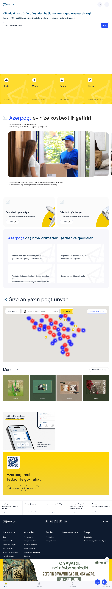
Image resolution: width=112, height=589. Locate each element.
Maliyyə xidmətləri (30, 541)
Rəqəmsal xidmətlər (30, 545)
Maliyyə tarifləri (51, 541)
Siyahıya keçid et (97, 311)
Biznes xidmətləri (29, 548)
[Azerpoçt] (9, 4)
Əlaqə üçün (88, 537)
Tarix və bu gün (8, 548)
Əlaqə (87, 532)
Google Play (14, 488)
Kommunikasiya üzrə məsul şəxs (95, 541)
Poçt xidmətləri (29, 537)
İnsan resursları (8, 541)
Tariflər (49, 532)
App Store (32, 488)
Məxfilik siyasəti (8, 556)
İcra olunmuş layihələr (10, 552)
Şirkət (5, 537)
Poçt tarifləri (50, 537)
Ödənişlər (27, 556)
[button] (79, 330)
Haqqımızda (9, 532)
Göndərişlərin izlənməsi (32, 552)
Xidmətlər (29, 532)
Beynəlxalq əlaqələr (9, 545)
